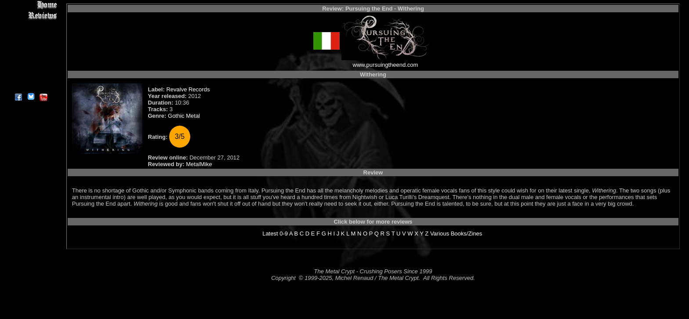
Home (30, 5)
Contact (30, 76)
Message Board (30, 45)
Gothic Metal (184, 115)
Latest (270, 233)
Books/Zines (466, 233)
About (30, 86)
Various (439, 233)
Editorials (30, 35)
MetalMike (199, 164)
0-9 (283, 233)
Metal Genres (30, 56)
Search (30, 66)
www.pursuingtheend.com (385, 65)
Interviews (30, 25)
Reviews (30, 15)
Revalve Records (188, 89)
